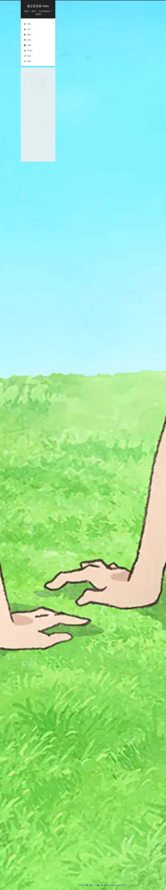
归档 (27, 42)
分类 (27, 37)
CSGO (28, 48)
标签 (27, 32)
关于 (27, 26)
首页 (27, 21)
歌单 (27, 53)
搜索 (27, 58)
